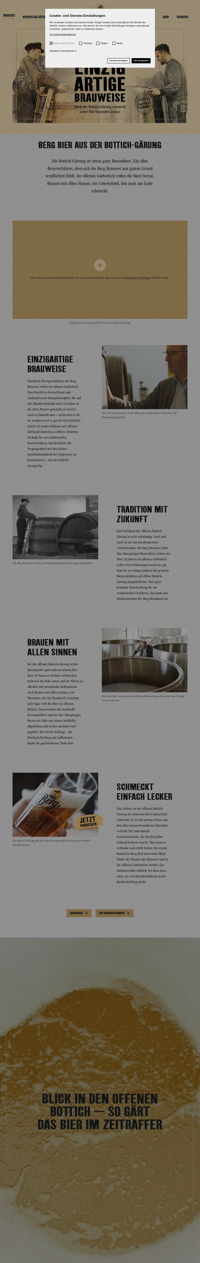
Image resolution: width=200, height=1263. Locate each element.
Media (117, 43)
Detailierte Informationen (62, 51)
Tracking (85, 43)
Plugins (102, 43)
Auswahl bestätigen (118, 61)
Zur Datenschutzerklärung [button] (63, 34)
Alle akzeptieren (141, 61)
